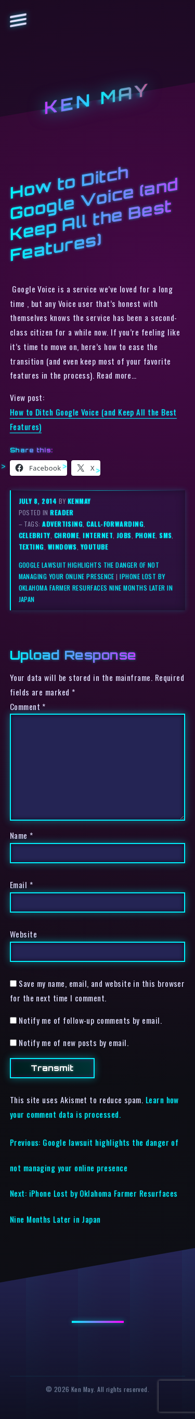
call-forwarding (115, 524)
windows (62, 547)
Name (21, 835)
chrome (67, 535)
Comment (28, 706)
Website (23, 934)
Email (21, 884)
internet (98, 535)
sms (165, 535)
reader (62, 512)
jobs (124, 535)
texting (31, 547)
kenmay (79, 501)
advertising (62, 524)
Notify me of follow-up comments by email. (90, 1020)
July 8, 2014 (39, 501)
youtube (94, 547)
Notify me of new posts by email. (73, 1042)
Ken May (98, 98)
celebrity (34, 535)
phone (145, 535)
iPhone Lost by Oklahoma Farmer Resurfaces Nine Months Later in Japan (96, 587)
